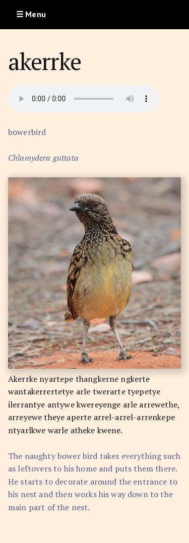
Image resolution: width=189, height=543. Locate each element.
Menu (35, 14)
